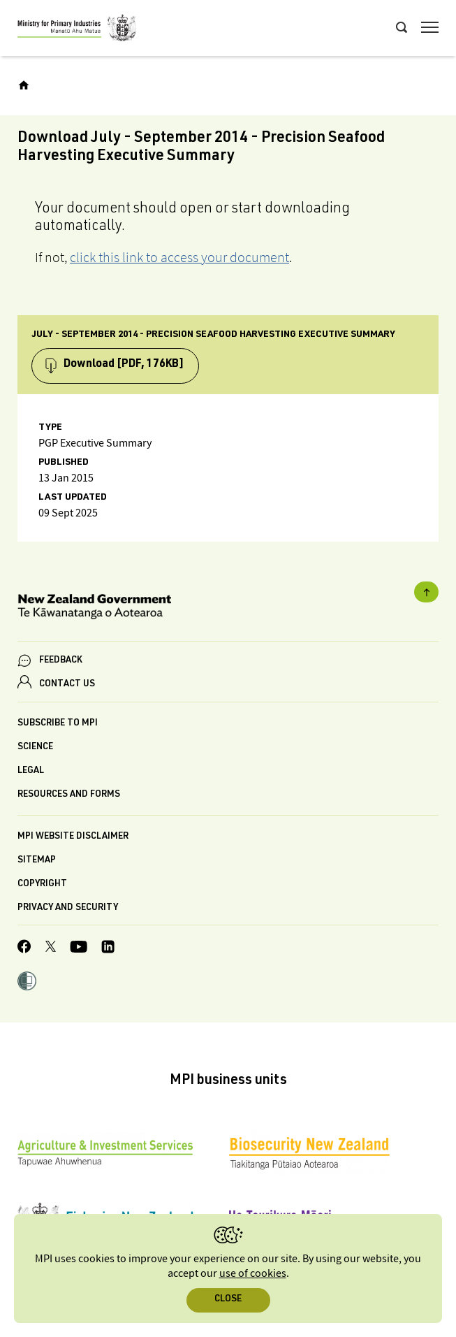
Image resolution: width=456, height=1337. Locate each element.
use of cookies (252, 1273)
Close (228, 1299)
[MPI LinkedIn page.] (108, 948)
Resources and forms (68, 795)
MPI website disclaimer (72, 836)
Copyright (42, 884)
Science (35, 747)
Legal (30, 771)
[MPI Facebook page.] (24, 948)
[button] (26, 982)
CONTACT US (67, 684)
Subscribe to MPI (57, 723)
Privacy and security (67, 908)
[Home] (23, 85)
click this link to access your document (179, 257)
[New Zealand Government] (228, 609)
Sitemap (36, 860)
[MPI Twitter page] (50, 948)
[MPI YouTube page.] (78, 949)
